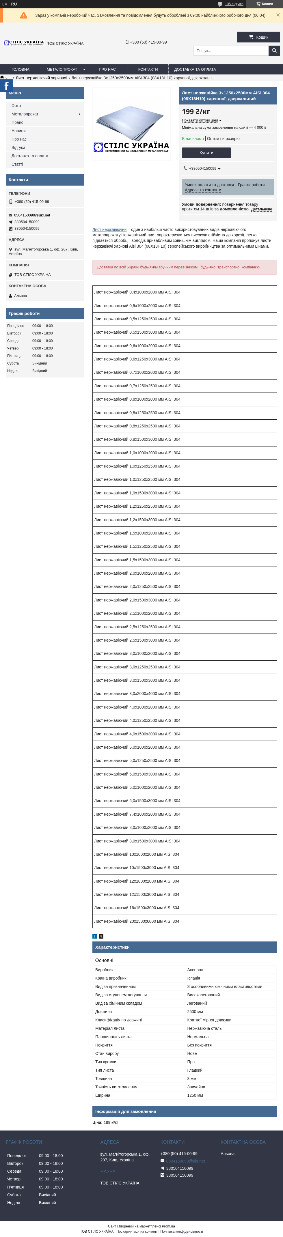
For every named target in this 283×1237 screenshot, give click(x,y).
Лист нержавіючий (109, 229)
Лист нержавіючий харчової (41, 78)
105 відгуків (234, 4)
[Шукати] (274, 51)
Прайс (17, 122)
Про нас (107, 69)
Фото (16, 105)
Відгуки (18, 147)
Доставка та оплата (195, 69)
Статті (17, 164)
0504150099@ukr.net (32, 215)
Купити (206, 152)
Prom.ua (168, 1226)
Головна (20, 69)
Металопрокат (62, 69)
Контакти (148, 69)
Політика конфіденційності (181, 1231)
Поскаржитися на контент (136, 1231)
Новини (19, 130)
